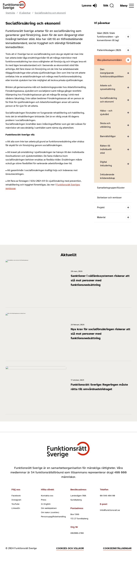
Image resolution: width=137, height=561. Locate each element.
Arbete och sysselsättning (107, 87)
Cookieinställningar (117, 548)
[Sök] (108, 5)
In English (46, 504)
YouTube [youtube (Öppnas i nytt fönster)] (15, 504)
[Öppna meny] (127, 6)
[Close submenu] (128, 60)
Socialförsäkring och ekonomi (108, 100)
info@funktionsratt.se (110, 510)
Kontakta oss (47, 495)
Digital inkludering (106, 163)
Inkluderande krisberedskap (107, 176)
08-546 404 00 (107, 495)
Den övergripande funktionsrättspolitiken (112, 73)
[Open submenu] (128, 36)
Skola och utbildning (105, 125)
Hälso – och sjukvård (106, 112)
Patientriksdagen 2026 (109, 50)
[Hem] (14, 5)
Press (43, 500)
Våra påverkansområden (109, 60)
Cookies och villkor (70, 548)
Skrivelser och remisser (109, 197)
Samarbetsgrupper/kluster (111, 187)
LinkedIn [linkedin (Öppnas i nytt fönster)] (16, 508)
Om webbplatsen (49, 508)
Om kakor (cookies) (50, 512)
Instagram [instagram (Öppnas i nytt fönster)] (16, 500)
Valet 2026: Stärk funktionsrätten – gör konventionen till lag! (108, 37)
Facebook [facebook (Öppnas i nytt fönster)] (16, 495)
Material (101, 217)
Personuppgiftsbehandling (53, 516)
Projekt (101, 207)
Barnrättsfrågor (108, 136)
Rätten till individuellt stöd (106, 149)
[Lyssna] (89, 5)
